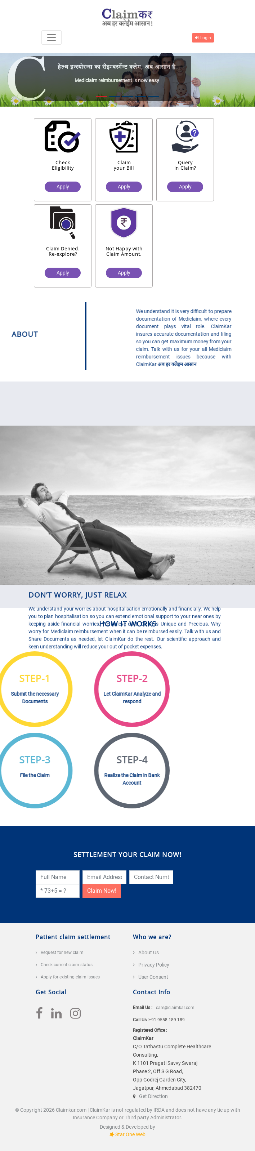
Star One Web (130, 1134)
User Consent (153, 977)
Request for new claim (62, 952)
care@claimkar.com (175, 1007)
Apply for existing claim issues (70, 977)
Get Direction (153, 1096)
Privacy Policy (153, 965)
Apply (64, 186)
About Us (148, 952)
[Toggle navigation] (51, 37)
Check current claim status (67, 964)
